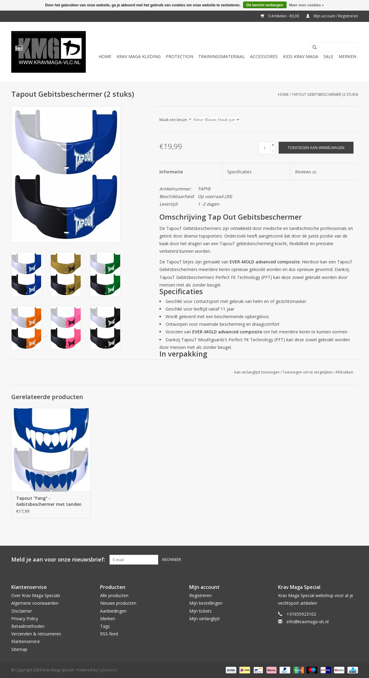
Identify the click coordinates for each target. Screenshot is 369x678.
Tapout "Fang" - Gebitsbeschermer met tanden (49, 501)
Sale (328, 56)
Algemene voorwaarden (34, 603)
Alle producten (114, 595)
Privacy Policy (24, 618)
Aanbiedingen (113, 611)
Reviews (305, 172)
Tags (105, 626)
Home (105, 56)
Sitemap (19, 649)
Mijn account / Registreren (332, 16)
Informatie (171, 172)
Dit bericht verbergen (264, 5)
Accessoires (264, 56)
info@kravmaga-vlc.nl (308, 621)
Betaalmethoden (27, 626)
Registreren (200, 595)
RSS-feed (109, 634)
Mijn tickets (200, 611)
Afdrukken (344, 372)
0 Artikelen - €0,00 (280, 16)
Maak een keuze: (175, 119)
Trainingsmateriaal (221, 56)
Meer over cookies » (306, 5)
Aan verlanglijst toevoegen (257, 372)
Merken (347, 56)
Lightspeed (107, 670)
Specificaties (239, 172)
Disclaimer (21, 611)
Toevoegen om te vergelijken (308, 372)
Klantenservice (25, 641)
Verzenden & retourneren (36, 634)
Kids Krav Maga (300, 56)
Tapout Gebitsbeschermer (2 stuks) (325, 94)
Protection (179, 56)
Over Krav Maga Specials (35, 595)
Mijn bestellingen (205, 603)
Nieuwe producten (118, 603)
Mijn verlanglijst (204, 618)
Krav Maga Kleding (139, 56)
